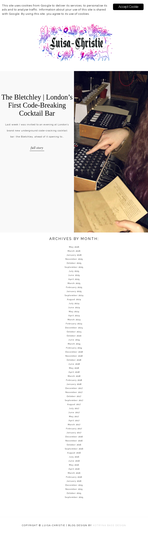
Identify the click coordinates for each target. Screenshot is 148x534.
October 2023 (74, 332)
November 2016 (74, 441)
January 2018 (74, 384)
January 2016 (74, 481)
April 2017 (74, 420)
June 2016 (74, 461)
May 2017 (74, 416)
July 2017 (74, 408)
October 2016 (74, 445)
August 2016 (74, 453)
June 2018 (74, 364)
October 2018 (74, 360)
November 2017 (74, 392)
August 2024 (74, 299)
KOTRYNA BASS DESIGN (109, 525)
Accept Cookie (128, 7)
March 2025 (74, 283)
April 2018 (74, 372)
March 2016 (74, 473)
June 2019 (74, 340)
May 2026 (74, 247)
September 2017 (74, 400)
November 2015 (74, 489)
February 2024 (74, 323)
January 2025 (74, 291)
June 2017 (74, 412)
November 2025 (74, 259)
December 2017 (74, 388)
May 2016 (74, 465)
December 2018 (74, 352)
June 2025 (74, 275)
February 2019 (74, 348)
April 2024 (74, 315)
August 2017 (74, 404)
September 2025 (74, 267)
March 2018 (74, 376)
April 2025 (74, 279)
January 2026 (74, 255)
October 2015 (74, 493)
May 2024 (74, 311)
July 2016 (74, 457)
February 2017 (74, 428)
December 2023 (74, 328)
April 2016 (74, 469)
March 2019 (74, 344)
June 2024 (74, 307)
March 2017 (74, 424)
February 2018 (74, 380)
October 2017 (74, 396)
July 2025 (74, 271)
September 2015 (74, 497)
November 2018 (74, 356)
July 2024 (74, 303)
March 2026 (74, 251)
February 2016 (74, 477)
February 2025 (74, 287)
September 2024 (74, 295)
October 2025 (74, 263)
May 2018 (74, 368)
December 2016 (74, 437)
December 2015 (74, 485)
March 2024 (74, 319)
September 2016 (74, 449)
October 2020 (74, 336)
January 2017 (74, 432)
